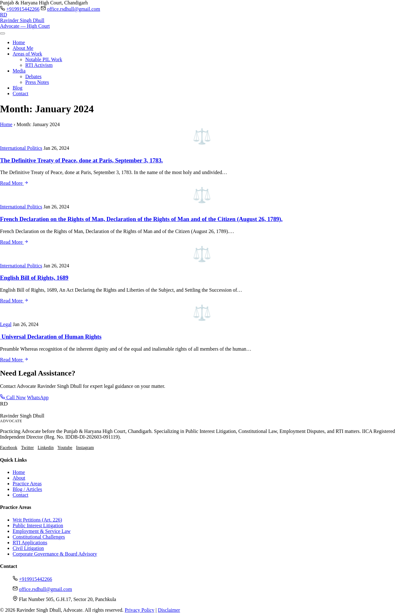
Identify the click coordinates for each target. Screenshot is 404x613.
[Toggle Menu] (2, 33)
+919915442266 (22, 9)
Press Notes (37, 82)
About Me (23, 48)
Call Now (13, 397)
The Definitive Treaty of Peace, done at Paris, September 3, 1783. (81, 160)
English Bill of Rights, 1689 (34, 277)
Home (19, 42)
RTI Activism (39, 65)
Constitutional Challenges (39, 537)
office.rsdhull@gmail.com (73, 9)
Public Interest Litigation (38, 525)
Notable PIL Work (43, 59)
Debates (33, 76)
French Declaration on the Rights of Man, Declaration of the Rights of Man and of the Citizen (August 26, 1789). (141, 219)
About (19, 478)
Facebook (8, 447)
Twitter (27, 447)
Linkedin (46, 447)
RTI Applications (30, 542)
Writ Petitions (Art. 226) (37, 520)
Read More (14, 183)
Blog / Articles (27, 489)
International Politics (21, 148)
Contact (20, 93)
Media (19, 70)
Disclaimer (169, 610)
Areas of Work (27, 53)
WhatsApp (38, 397)
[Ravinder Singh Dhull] (202, 20)
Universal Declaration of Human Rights (51, 336)
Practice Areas (27, 483)
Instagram (85, 447)
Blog (17, 87)
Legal (5, 324)
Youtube (64, 447)
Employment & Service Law (42, 531)
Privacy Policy (139, 610)
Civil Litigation (28, 548)
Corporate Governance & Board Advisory (55, 554)
